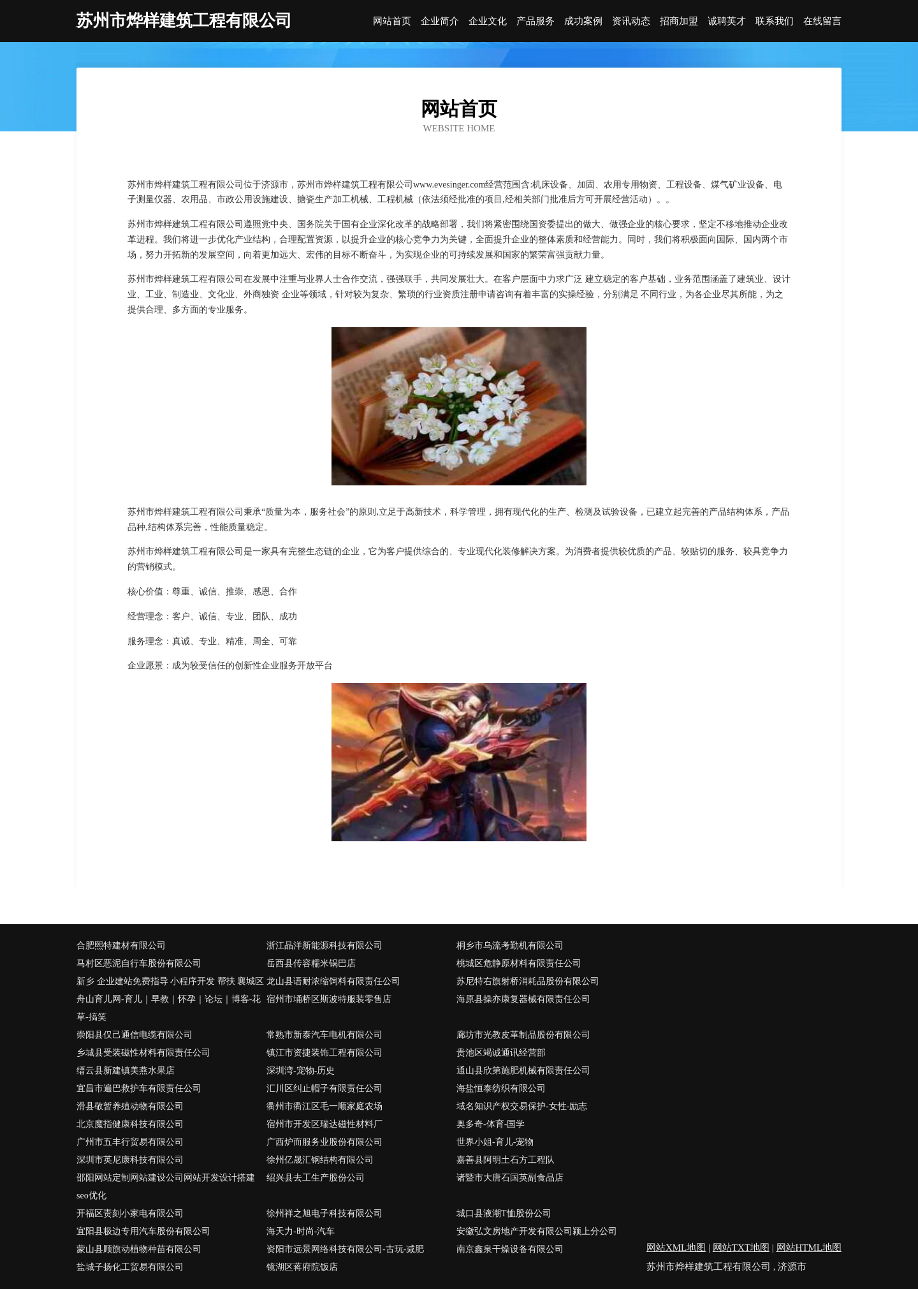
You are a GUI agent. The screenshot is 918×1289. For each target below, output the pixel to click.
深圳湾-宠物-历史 (300, 1070)
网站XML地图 (676, 1247)
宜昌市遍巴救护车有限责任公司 (138, 1088)
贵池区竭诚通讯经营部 (501, 1052)
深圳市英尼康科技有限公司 (130, 1160)
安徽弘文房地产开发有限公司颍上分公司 (536, 1231)
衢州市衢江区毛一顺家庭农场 (324, 1106)
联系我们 (774, 21)
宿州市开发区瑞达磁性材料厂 (324, 1124)
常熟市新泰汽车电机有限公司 (324, 1035)
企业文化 (488, 21)
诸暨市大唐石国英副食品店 (510, 1177)
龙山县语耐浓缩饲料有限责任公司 (333, 981)
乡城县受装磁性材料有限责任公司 (143, 1052)
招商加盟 (679, 21)
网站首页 (392, 21)
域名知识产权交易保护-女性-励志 (521, 1106)
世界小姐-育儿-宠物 (495, 1142)
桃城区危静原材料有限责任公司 (518, 963)
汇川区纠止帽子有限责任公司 (324, 1088)
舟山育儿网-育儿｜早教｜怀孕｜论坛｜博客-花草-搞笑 (168, 1008)
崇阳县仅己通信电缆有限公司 (134, 1035)
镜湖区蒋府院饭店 (302, 1267)
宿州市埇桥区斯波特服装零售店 (328, 999)
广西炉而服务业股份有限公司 (324, 1142)
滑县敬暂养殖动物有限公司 (130, 1106)
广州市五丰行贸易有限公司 (130, 1142)
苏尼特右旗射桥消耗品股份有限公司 (527, 981)
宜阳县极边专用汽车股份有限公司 (143, 1231)
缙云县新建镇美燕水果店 (125, 1070)
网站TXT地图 (741, 1247)
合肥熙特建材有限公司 (121, 945)
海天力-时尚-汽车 (300, 1231)
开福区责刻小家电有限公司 (130, 1213)
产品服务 (535, 21)
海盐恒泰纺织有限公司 (501, 1088)
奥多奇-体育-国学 (490, 1124)
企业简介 (440, 21)
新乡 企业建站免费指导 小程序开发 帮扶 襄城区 (170, 981)
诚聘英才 (727, 21)
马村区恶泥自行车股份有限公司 (138, 963)
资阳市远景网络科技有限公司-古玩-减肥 (345, 1249)
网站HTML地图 (809, 1247)
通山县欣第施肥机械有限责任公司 (523, 1070)
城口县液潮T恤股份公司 (503, 1213)
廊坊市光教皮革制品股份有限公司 (523, 1035)
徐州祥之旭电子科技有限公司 (324, 1213)
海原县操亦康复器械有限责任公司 (523, 999)
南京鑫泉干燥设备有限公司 (510, 1249)
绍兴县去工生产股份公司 (315, 1177)
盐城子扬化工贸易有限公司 (130, 1267)
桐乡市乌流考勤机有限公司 (510, 945)
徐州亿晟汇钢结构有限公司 (320, 1160)
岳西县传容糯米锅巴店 (311, 963)
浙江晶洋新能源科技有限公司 (324, 945)
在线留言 (822, 21)
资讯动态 (631, 21)
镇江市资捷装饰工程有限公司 (324, 1052)
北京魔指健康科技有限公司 (130, 1124)
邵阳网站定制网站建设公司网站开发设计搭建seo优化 (165, 1186)
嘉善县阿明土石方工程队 (505, 1160)
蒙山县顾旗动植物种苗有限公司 (138, 1249)
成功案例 (583, 21)
